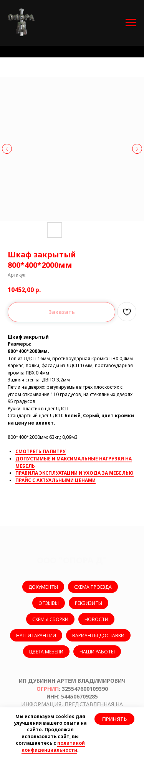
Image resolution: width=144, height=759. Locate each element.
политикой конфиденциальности (53, 746)
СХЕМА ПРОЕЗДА (93, 587)
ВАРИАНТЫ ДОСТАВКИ (98, 635)
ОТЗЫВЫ (48, 603)
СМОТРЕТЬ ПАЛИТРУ (40, 451)
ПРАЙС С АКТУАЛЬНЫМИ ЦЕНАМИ (55, 480)
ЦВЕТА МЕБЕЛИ (46, 651)
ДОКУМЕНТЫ (43, 587)
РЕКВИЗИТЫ (88, 603)
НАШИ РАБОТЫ (97, 651)
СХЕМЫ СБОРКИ (50, 619)
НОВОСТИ (96, 619)
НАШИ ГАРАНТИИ (36, 635)
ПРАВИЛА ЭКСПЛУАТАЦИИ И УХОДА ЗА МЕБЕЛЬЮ (74, 473)
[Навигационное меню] (131, 23)
